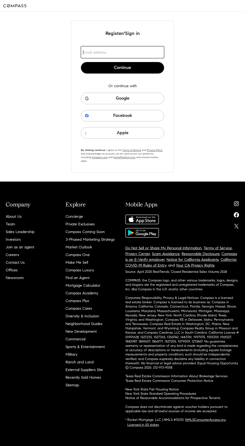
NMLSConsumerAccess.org (205, 420)
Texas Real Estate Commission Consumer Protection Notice (169, 381)
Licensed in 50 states (143, 425)
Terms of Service (131, 150)
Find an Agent (77, 277)
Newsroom (15, 277)
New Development (81, 331)
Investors (13, 239)
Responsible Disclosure (201, 254)
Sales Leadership (20, 231)
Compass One (78, 254)
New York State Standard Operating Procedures (160, 394)
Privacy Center (137, 254)
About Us (14, 216)
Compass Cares (79, 308)
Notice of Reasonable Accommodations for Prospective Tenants (172, 398)
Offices (12, 270)
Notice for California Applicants (193, 259)
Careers (12, 254)
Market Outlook (79, 247)
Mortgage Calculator (83, 285)
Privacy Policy (154, 150)
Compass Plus (77, 300)
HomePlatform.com (124, 157)
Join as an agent (20, 247)
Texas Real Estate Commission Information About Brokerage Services (176, 376)
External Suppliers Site (84, 369)
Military (72, 354)
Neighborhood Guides (84, 323)
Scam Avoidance (166, 254)
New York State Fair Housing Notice (152, 389)
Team (10, 224)
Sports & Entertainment (85, 346)
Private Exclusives (80, 224)
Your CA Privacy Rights (195, 265)
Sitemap (72, 385)
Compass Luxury (80, 270)
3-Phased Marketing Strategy (90, 239)
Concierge (74, 216)
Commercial (75, 339)
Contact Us (15, 262)
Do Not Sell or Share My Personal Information (163, 248)
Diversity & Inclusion (82, 316)
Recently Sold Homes (83, 377)
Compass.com (100, 157)
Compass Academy (82, 293)
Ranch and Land (80, 362)
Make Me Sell (77, 262)
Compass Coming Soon (85, 231)
